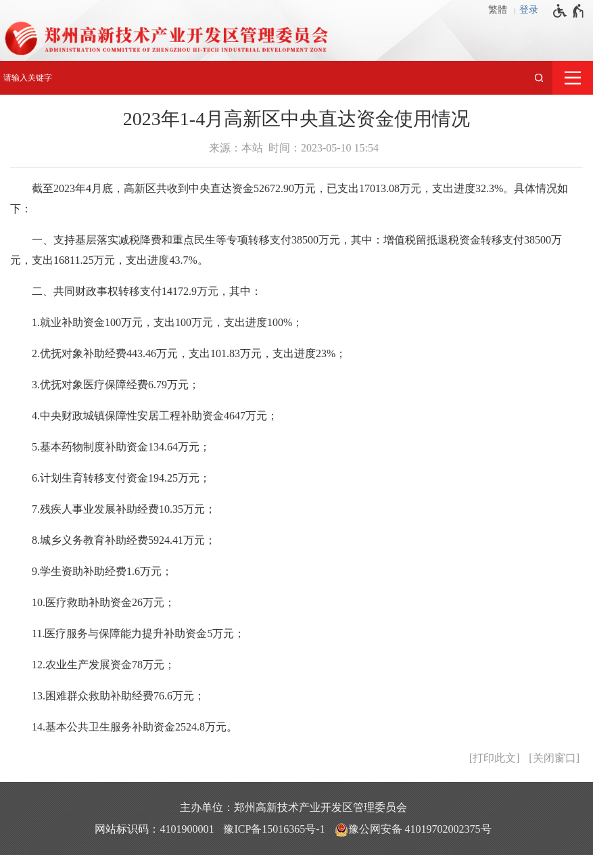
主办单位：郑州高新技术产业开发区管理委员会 (293, 807)
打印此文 (494, 758)
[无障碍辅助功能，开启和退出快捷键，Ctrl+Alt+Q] (569, 11)
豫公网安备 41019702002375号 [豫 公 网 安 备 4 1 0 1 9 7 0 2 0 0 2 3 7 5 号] (413, 830)
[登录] (532, 10)
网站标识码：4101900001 (154, 829)
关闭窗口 (554, 758)
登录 (528, 10)
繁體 (497, 10)
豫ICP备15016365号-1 (274, 829)
